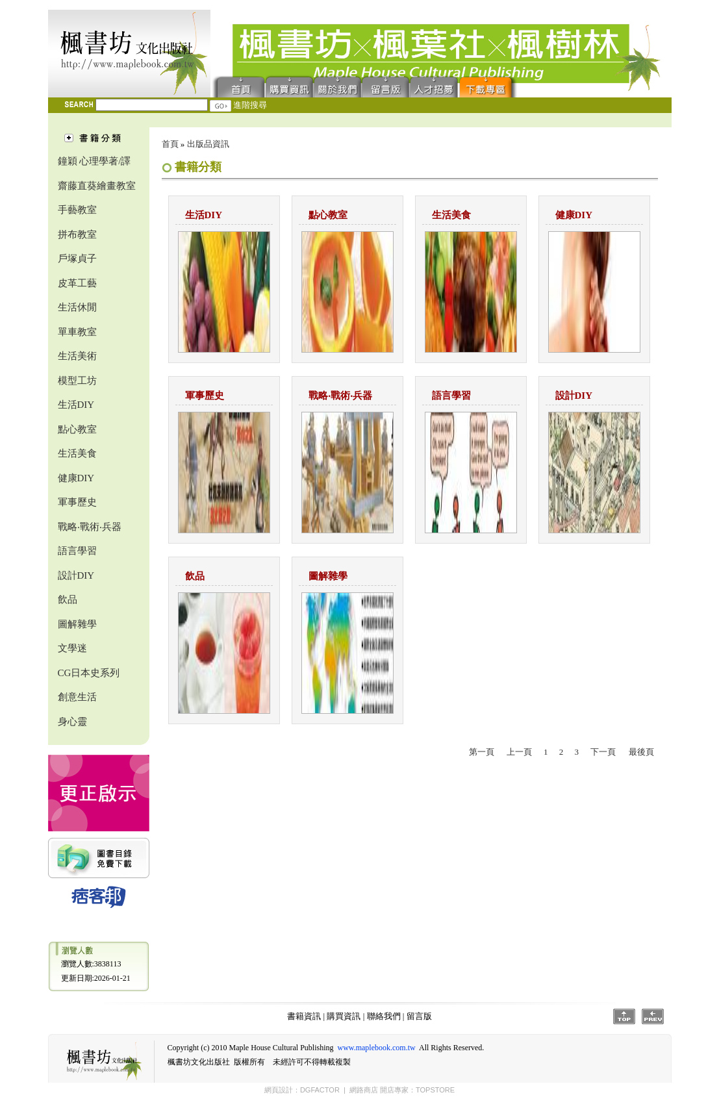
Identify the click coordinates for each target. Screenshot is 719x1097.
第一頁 (481, 752)
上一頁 (519, 752)
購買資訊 (290, 86)
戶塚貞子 (77, 258)
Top (624, 1016)
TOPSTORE (435, 1090)
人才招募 (434, 86)
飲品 (67, 599)
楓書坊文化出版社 (129, 53)
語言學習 (77, 551)
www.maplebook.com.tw (376, 1047)
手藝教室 (77, 210)
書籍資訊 (304, 1016)
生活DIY (76, 404)
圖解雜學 (77, 624)
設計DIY (76, 575)
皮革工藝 (77, 283)
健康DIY (76, 478)
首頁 (238, 86)
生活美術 (77, 356)
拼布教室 (77, 234)
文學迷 (72, 648)
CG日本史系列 (89, 673)
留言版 (386, 86)
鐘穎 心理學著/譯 (94, 161)
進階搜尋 (250, 105)
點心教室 (77, 429)
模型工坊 (77, 380)
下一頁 (603, 752)
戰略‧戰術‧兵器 (89, 527)
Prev (653, 1016)
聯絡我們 (338, 86)
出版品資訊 (208, 144)
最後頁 (641, 752)
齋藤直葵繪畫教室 (97, 186)
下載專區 (488, 86)
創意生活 (77, 697)
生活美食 (77, 453)
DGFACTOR (320, 1090)
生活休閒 (77, 307)
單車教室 (77, 332)
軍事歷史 (77, 502)
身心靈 (72, 721)
